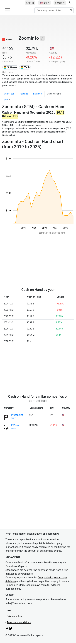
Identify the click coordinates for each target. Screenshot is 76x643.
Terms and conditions (19, 622)
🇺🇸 (43, 2)
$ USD (58, 2)
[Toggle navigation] (7, 10)
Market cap (8, 93)
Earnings (37, 93)
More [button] (5, 99)
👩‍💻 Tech (25, 67)
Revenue (24, 93)
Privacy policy (14, 616)
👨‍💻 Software (10, 67)
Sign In (30, 2)
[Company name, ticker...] (54, 10)
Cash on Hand (54, 93)
